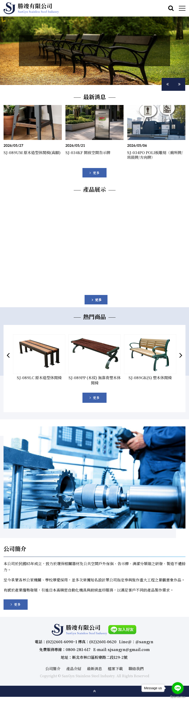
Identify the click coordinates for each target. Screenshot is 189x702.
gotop (94, 688)
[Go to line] (178, 688)
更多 (96, 397)
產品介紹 (73, 665)
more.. (94, 172)
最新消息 (94, 665)
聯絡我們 (136, 665)
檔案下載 (115, 665)
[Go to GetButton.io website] (177, 697)
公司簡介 (52, 665)
